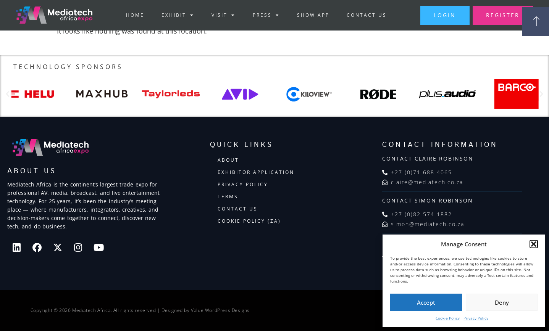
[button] (534, 244)
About (228, 160)
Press (262, 15)
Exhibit (174, 15)
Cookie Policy (448, 318)
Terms (228, 197)
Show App (310, 15)
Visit (220, 15)
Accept (426, 302)
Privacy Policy (475, 318)
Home (132, 15)
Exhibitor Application (256, 172)
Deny (502, 302)
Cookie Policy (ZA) (249, 221)
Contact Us (363, 15)
